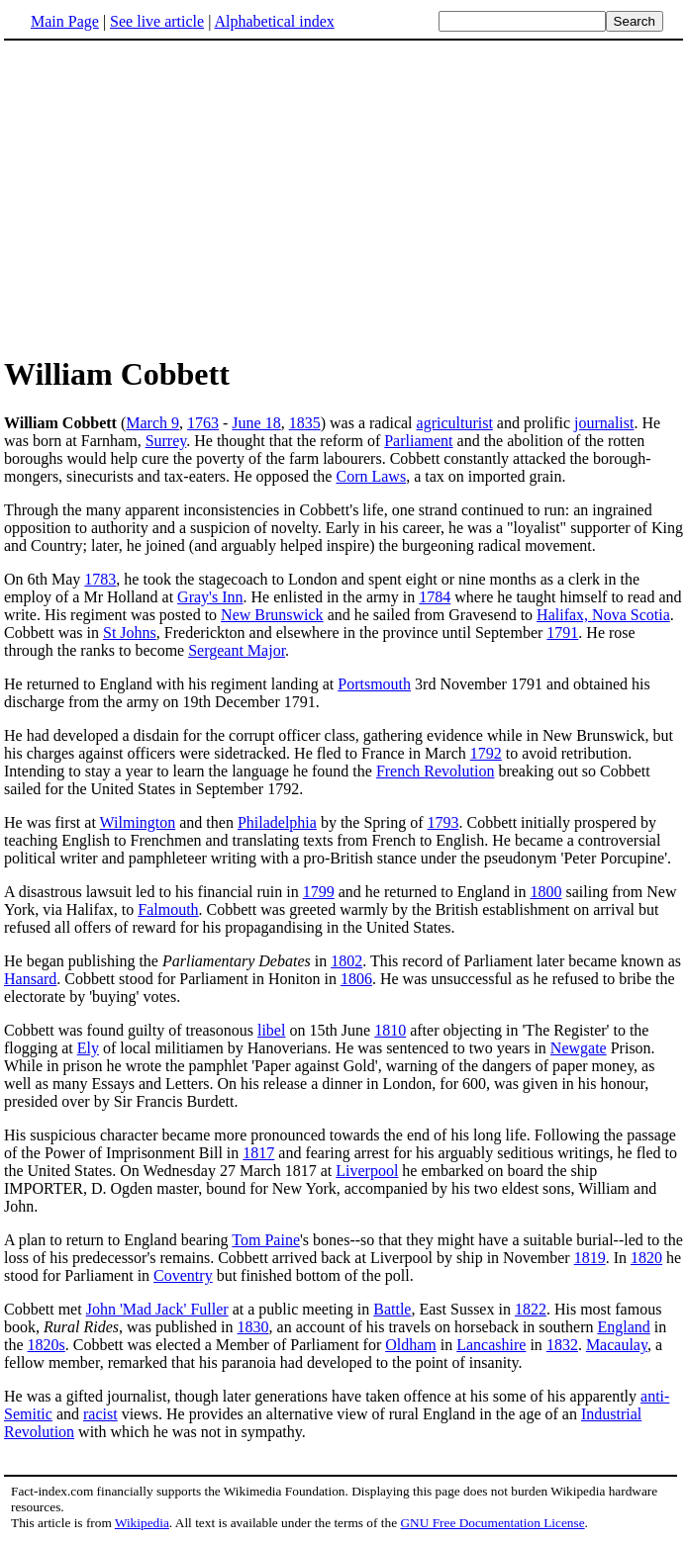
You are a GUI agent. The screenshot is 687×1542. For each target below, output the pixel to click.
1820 (646, 1257)
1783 (100, 579)
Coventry (183, 1275)
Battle (392, 1309)
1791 (562, 632)
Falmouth (168, 909)
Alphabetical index (274, 21)
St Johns (129, 632)
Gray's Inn (210, 597)
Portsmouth (374, 684)
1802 (346, 960)
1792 (486, 753)
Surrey (166, 440)
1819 (590, 1257)
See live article (157, 21)
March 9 (152, 422)
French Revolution (435, 771)
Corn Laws (371, 476)
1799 (319, 891)
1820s (46, 1344)
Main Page (65, 21)
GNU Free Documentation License (492, 1522)
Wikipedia (142, 1522)
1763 (203, 422)
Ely (88, 1048)
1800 (545, 891)
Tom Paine (266, 1239)
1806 (356, 978)
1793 (442, 822)
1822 (530, 1309)
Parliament (418, 440)
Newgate (578, 1048)
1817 (258, 1152)
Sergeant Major (236, 650)
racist (100, 1414)
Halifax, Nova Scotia (603, 614)
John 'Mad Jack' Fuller (157, 1309)
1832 (562, 1344)
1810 (390, 1030)
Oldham (411, 1344)
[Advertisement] (170, 196)
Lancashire (491, 1344)
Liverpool (367, 1170)
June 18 (256, 422)
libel (271, 1030)
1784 (434, 597)
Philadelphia (277, 822)
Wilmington (138, 822)
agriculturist (455, 422)
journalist (604, 422)
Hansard (30, 978)
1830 (253, 1326)
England (623, 1326)
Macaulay (616, 1344)
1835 (305, 422)
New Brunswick (272, 614)
